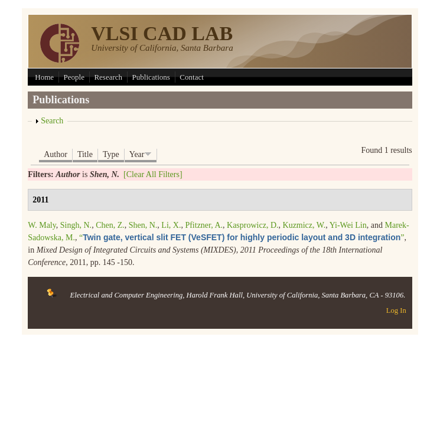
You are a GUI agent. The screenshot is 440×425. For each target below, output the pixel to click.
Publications (151, 77)
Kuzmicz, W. (304, 225)
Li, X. (171, 225)
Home (44, 77)
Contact (191, 77)
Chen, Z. (110, 225)
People (74, 77)
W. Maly (42, 225)
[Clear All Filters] (152, 174)
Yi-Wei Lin (348, 225)
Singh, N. (76, 225)
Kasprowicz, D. (252, 225)
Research (108, 77)
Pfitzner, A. (204, 225)
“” (241, 237)
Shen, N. (143, 225)
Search (52, 120)
